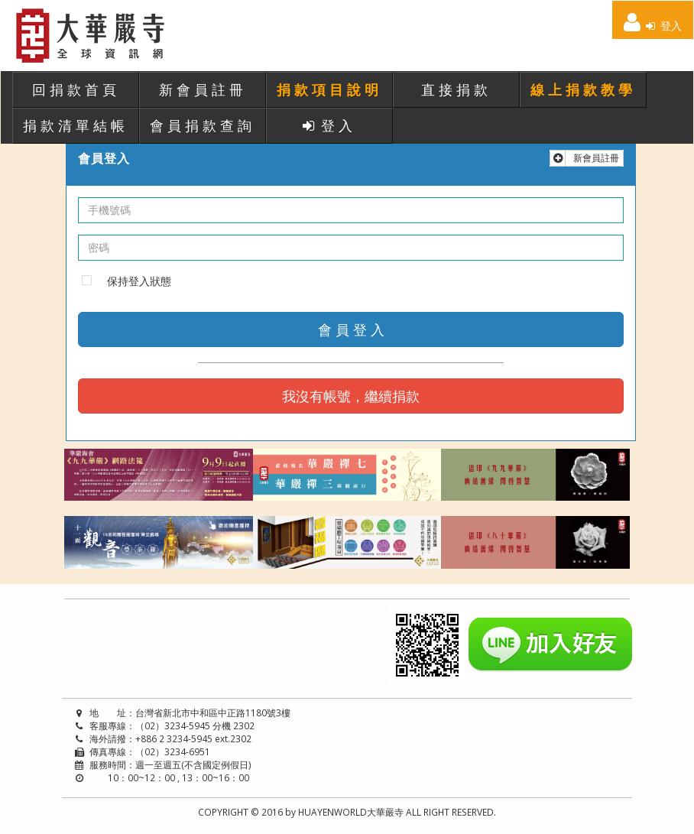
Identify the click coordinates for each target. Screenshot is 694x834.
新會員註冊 (203, 89)
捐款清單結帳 (75, 125)
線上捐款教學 (583, 89)
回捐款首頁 (76, 89)
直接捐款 (456, 89)
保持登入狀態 (139, 281)
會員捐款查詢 (202, 125)
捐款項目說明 (329, 89)
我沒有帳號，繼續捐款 (351, 396)
